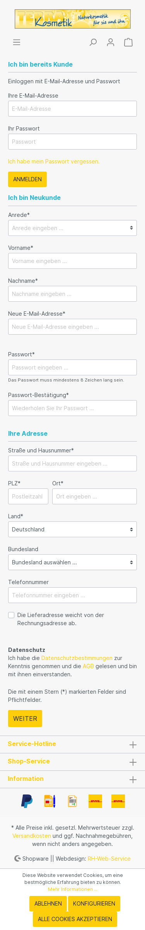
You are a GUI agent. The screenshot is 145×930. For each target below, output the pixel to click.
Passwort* (21, 354)
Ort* (57, 483)
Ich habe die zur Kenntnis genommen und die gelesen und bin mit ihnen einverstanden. (72, 666)
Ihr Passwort (24, 128)
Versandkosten (31, 835)
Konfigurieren (94, 903)
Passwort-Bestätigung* (38, 395)
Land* (15, 516)
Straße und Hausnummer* (41, 450)
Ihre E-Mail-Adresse (33, 95)
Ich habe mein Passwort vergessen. (54, 161)
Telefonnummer (28, 582)
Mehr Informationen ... (72, 889)
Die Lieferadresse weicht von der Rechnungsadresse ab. (60, 619)
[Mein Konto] (110, 42)
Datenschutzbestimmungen (77, 658)
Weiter (25, 718)
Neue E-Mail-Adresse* (36, 313)
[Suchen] (93, 42)
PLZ (14, 483)
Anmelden (27, 179)
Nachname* (23, 280)
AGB (88, 666)
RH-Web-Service (109, 858)
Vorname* (20, 247)
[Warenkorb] (128, 42)
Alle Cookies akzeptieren (75, 919)
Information (26, 778)
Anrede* (19, 214)
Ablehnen (48, 903)
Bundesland (23, 549)
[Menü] (17, 42)
